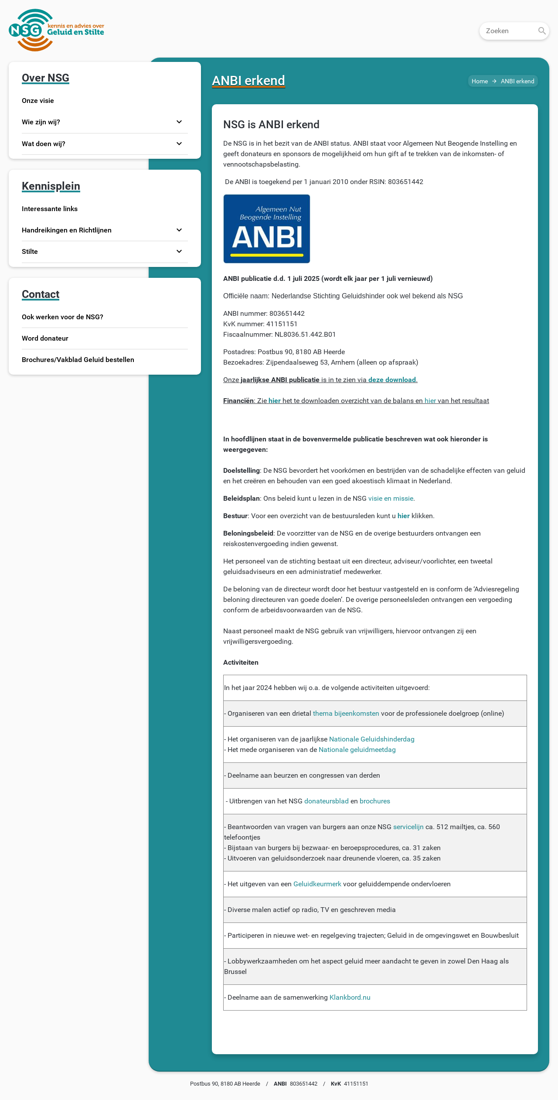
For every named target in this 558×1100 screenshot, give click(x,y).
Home (480, 81)
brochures (375, 801)
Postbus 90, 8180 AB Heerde (225, 1083)
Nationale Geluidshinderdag (372, 739)
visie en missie (390, 498)
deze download (392, 380)
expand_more (179, 122)
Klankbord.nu (350, 997)
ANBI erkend (517, 81)
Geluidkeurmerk (317, 884)
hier (430, 400)
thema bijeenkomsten (346, 713)
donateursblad (326, 801)
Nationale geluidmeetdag (357, 749)
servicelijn (408, 827)
